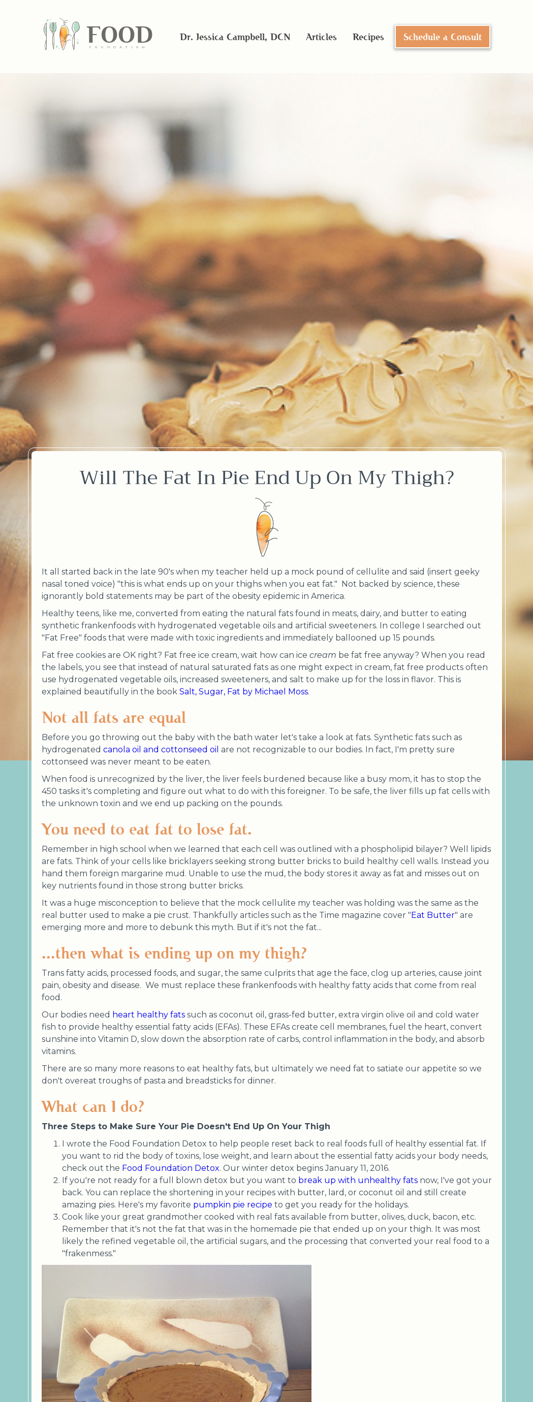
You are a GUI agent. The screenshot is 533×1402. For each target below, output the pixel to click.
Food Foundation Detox (171, 1168)
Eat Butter (433, 915)
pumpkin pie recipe (232, 1204)
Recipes (368, 36)
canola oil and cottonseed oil (161, 749)
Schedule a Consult (442, 36)
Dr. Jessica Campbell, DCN (235, 36)
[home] (98, 36)
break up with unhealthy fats (358, 1180)
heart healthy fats (148, 1014)
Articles (321, 36)
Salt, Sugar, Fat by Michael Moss (243, 691)
